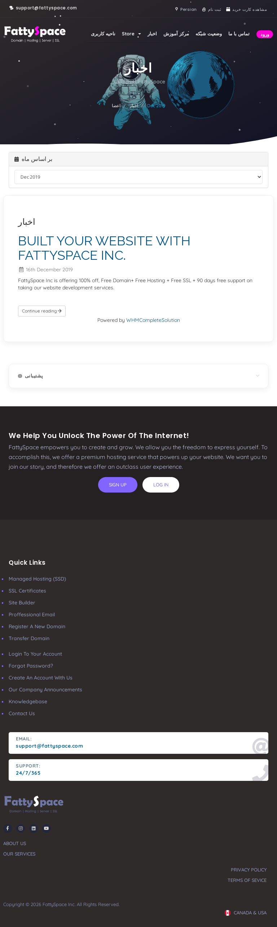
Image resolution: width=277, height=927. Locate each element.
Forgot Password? (31, 666)
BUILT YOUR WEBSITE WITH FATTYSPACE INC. (104, 248)
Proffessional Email (32, 614)
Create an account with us (40, 677)
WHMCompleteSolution (153, 320)
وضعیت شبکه (208, 33)
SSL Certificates (27, 590)
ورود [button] (264, 34)
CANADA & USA (246, 912)
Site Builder (22, 602)
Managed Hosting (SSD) (37, 579)
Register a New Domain (37, 626)
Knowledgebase (28, 701)
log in (160, 484)
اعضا (116, 105)
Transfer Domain (29, 638)
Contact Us (22, 713)
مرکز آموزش (176, 33)
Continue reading (42, 311)
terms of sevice (247, 880)
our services (19, 854)
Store (131, 33)
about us (14, 843)
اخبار (152, 33)
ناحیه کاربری (103, 33)
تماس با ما (239, 33)
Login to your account (35, 654)
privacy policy (249, 870)
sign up (118, 484)
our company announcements (45, 689)
